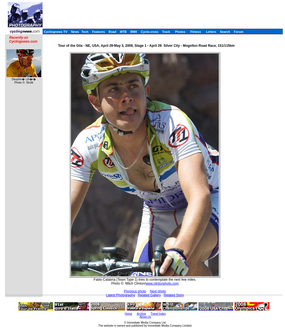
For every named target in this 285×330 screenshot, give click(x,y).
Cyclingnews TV (55, 31)
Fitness (195, 31)
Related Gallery (149, 295)
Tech (85, 31)
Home (128, 313)
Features (98, 31)
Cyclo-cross (149, 31)
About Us (145, 316)
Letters (211, 31)
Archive (141, 313)
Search (225, 31)
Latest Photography (120, 295)
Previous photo (135, 291)
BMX (133, 31)
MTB (123, 31)
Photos (180, 31)
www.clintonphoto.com (162, 283)
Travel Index (158, 313)
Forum (238, 31)
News (75, 31)
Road (112, 31)
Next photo (158, 291)
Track (166, 31)
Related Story (174, 295)
